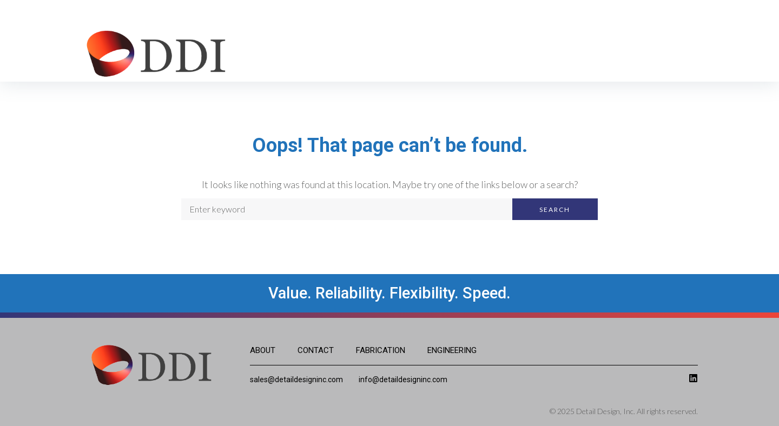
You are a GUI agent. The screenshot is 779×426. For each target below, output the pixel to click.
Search (554, 209)
